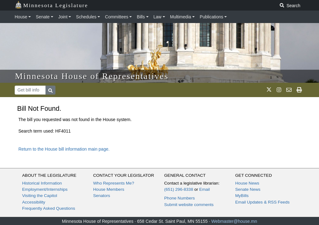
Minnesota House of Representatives (92, 76)
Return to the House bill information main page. (64, 149)
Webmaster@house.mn (234, 221)
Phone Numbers (179, 198)
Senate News (247, 189)
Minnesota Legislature (51, 4)
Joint (63, 16)
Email (204, 189)
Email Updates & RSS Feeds (262, 202)
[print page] (299, 90)
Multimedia (180, 16)
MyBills (242, 195)
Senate (43, 16)
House (21, 16)
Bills (141, 16)
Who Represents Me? (113, 183)
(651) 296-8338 (178, 189)
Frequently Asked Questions (48, 208)
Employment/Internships (45, 189)
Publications (211, 16)
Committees (116, 16)
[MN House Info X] (269, 90)
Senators (101, 195)
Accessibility (33, 202)
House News (247, 183)
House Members (108, 189)
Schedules (86, 16)
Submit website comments (189, 204)
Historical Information (42, 183)
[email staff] (289, 90)
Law (158, 16)
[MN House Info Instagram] (279, 90)
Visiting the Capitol (39, 195)
